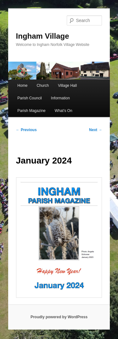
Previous (26, 130)
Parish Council (29, 98)
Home (22, 85)
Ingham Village (42, 36)
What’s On (63, 110)
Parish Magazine (31, 110)
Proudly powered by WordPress (59, 317)
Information (60, 98)
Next (95, 130)
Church (43, 85)
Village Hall (67, 85)
